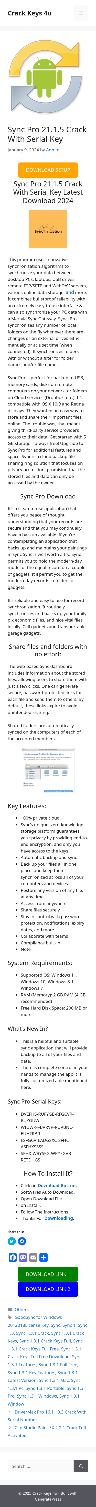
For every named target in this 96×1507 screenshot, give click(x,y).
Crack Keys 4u (30, 12)
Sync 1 (69, 1325)
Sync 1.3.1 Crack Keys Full (45, 1341)
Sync (55, 1325)
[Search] (81, 1466)
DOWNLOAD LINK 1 (48, 1274)
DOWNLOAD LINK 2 (48, 1289)
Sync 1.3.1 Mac (54, 1380)
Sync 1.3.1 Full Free (58, 1364)
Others (22, 1309)
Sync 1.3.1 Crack (32, 1333)
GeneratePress (48, 1499)
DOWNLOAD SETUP (48, 170)
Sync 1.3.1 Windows (37, 1396)
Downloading (58, 1218)
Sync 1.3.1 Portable (45, 1388)
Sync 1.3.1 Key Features (31, 1372)
